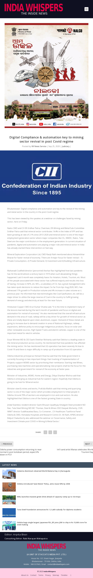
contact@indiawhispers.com (58, 564)
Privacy (48, 575)
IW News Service (38, 146)
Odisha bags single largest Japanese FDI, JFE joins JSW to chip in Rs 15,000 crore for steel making (52, 523)
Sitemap (56, 575)
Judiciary (66, 146)
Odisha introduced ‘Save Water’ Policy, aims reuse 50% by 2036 (43, 484)
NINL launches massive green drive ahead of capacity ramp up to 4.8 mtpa (48, 497)
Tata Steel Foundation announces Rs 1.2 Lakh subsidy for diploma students (49, 509)
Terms (40, 575)
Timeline (64, 575)
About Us (24, 575)
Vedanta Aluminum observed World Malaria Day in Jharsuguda (43, 471)
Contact (33, 575)
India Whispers (50, 571)
